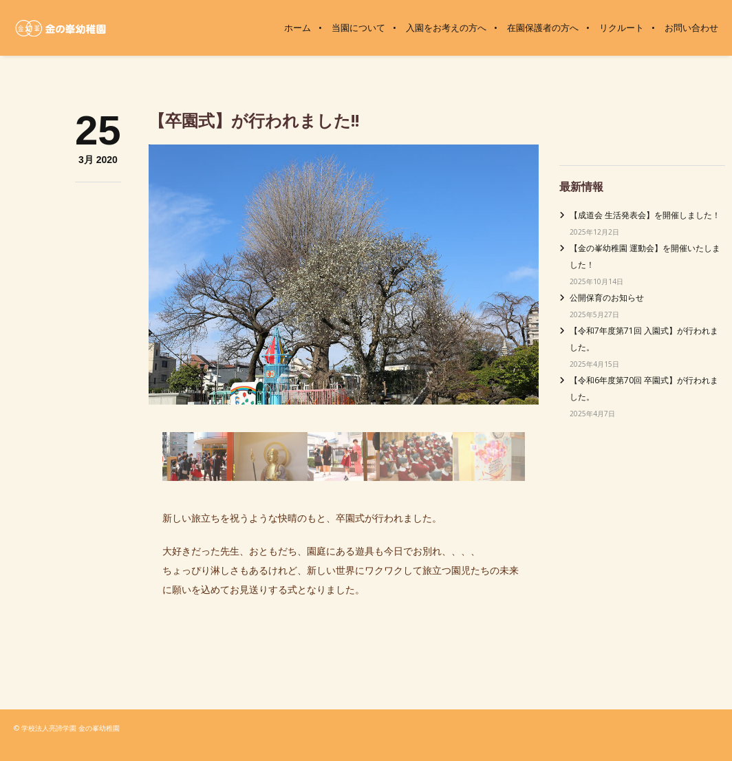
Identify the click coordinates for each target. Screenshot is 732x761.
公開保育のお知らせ (607, 297)
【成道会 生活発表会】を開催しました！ (645, 215)
